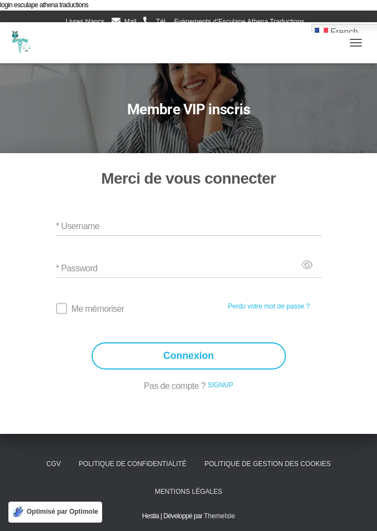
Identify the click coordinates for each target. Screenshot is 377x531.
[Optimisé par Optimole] (55, 512)
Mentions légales (188, 491)
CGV (53, 464)
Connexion (188, 356)
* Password (77, 268)
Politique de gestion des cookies (267, 464)
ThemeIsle (219, 516)
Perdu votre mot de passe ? (269, 306)
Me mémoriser (98, 308)
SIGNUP (220, 385)
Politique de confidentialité (133, 464)
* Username (77, 226)
